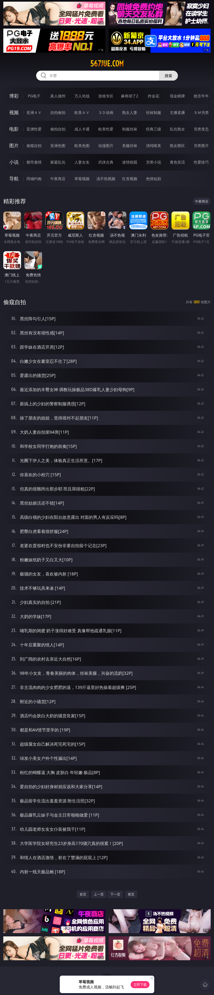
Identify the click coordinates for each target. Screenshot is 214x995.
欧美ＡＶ (82, 112)
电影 (14, 129)
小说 (14, 162)
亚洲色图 (57, 145)
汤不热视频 (105, 178)
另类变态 (201, 129)
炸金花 (153, 96)
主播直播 (177, 112)
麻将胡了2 (129, 96)
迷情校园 (129, 162)
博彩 (14, 96)
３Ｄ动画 (105, 112)
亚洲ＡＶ (34, 112)
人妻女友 (82, 162)
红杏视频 (129, 178)
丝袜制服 (153, 112)
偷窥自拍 (34, 145)
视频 (14, 112)
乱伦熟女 (177, 129)
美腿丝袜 (129, 145)
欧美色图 (82, 145)
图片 (14, 145)
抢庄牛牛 (201, 96)
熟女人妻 (129, 112)
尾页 (131, 894)
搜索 (168, 75)
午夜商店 (57, 178)
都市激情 (34, 162)
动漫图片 (105, 145)
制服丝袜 (129, 129)
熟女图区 (177, 145)
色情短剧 (153, 178)
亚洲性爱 (34, 129)
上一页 (99, 894)
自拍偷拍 (57, 112)
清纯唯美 (153, 145)
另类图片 (201, 145)
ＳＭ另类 (201, 112)
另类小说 (153, 162)
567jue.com (107, 63)
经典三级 (153, 129)
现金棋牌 (177, 96)
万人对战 (82, 96)
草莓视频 (82, 178)
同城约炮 (34, 178)
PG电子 (34, 96)
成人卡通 (82, 129)
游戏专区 (105, 96)
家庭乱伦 (57, 162)
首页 (83, 894)
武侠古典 (105, 162)
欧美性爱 (105, 129)
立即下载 (140, 984)
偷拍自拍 (57, 129)
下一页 (115, 894)
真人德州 (57, 96)
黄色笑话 (177, 162)
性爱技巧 (201, 162)
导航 (14, 178)
